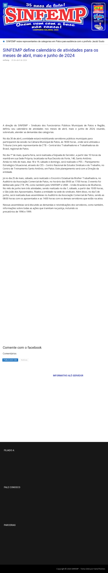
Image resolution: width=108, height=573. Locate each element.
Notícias (24, 360)
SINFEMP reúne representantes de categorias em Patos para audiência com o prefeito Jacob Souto (55, 41)
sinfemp (6, 60)
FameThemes (99, 568)
